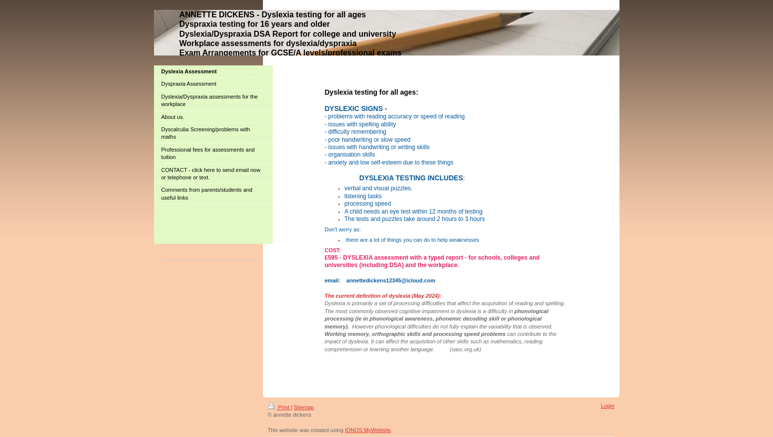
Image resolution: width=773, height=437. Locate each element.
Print (279, 407)
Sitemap (303, 407)
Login (608, 406)
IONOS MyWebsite (368, 430)
